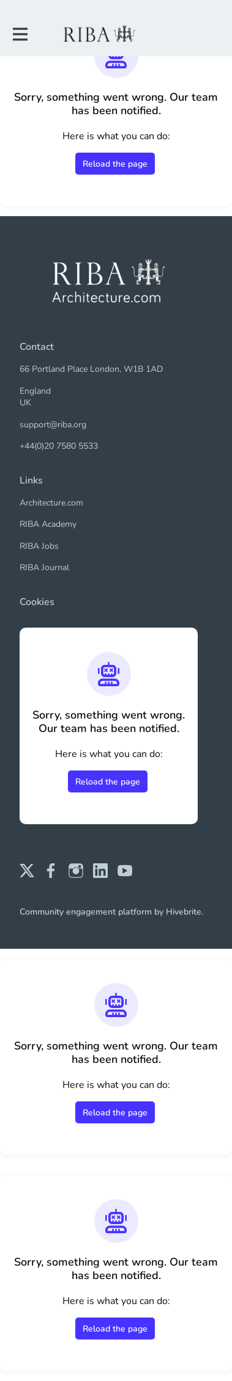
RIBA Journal (44, 567)
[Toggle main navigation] (19, 34)
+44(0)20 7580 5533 (59, 446)
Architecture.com (51, 503)
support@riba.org (53, 424)
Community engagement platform (86, 912)
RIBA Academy (48, 524)
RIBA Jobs (39, 546)
